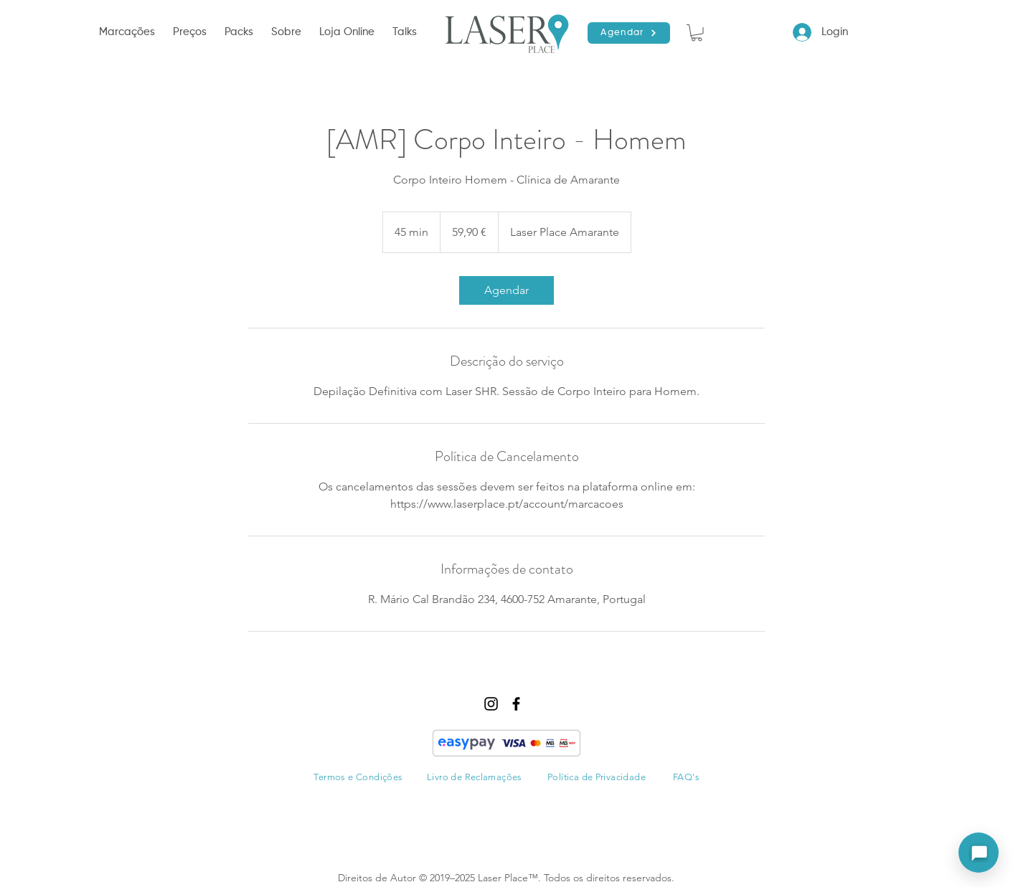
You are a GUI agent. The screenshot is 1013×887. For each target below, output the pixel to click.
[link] (506, 290)
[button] (129, 32)
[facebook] (516, 704)
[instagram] (491, 704)
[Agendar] (629, 33)
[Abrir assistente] (978, 853)
